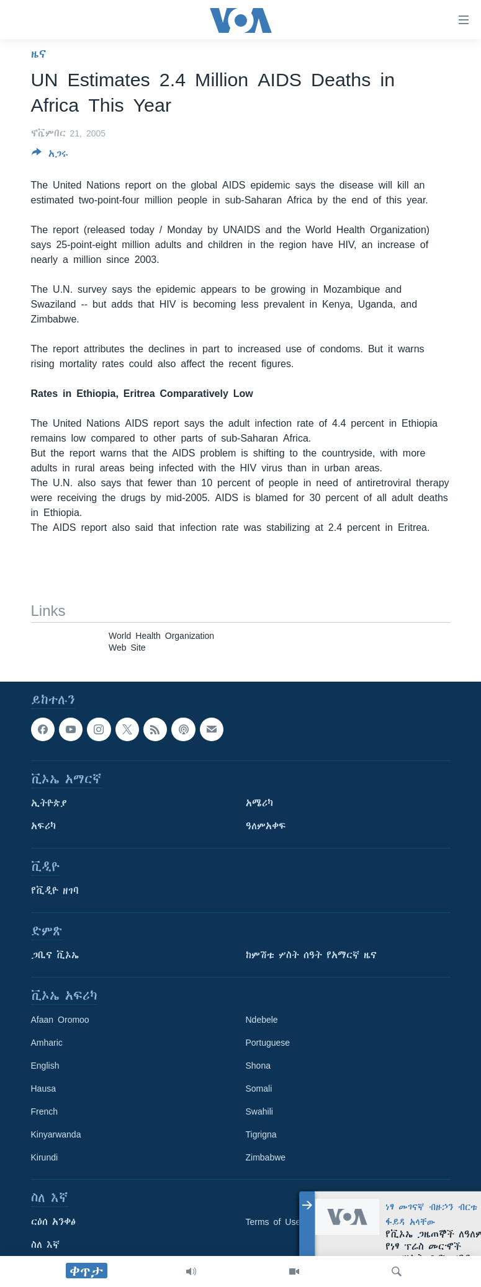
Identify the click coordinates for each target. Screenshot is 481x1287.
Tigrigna (261, 1135)
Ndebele (262, 1020)
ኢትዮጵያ (49, 803)
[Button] (50, 156)
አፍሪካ (43, 826)
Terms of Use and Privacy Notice (314, 1222)
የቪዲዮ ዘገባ (55, 891)
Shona (258, 1066)
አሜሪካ (259, 803)
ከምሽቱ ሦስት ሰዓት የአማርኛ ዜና (311, 955)
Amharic (47, 1043)
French (44, 1112)
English (45, 1066)
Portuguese (268, 1043)
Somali (259, 1089)
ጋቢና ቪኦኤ (55, 955)
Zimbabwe (266, 1158)
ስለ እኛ (45, 1245)
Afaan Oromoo (60, 1020)
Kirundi (44, 1158)
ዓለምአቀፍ (266, 826)
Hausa (43, 1089)
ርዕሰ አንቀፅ (53, 1222)
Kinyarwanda (56, 1135)
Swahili (259, 1112)
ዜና (39, 54)
